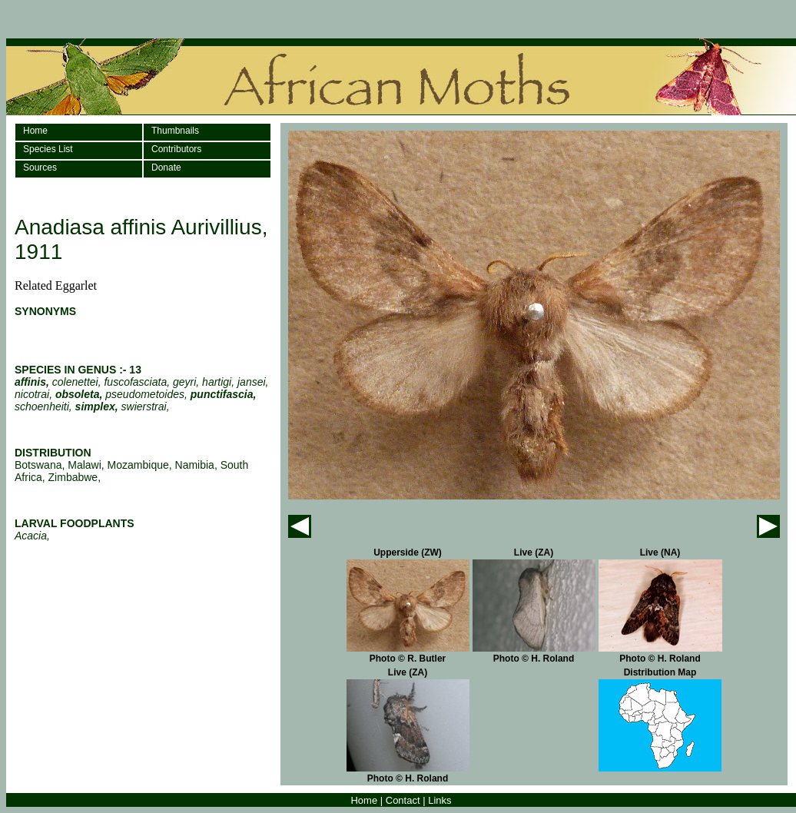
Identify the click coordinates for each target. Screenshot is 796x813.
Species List (48, 149)
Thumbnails (175, 130)
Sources (40, 167)
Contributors (176, 149)
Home (35, 130)
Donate (166, 167)
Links (439, 800)
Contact (403, 800)
